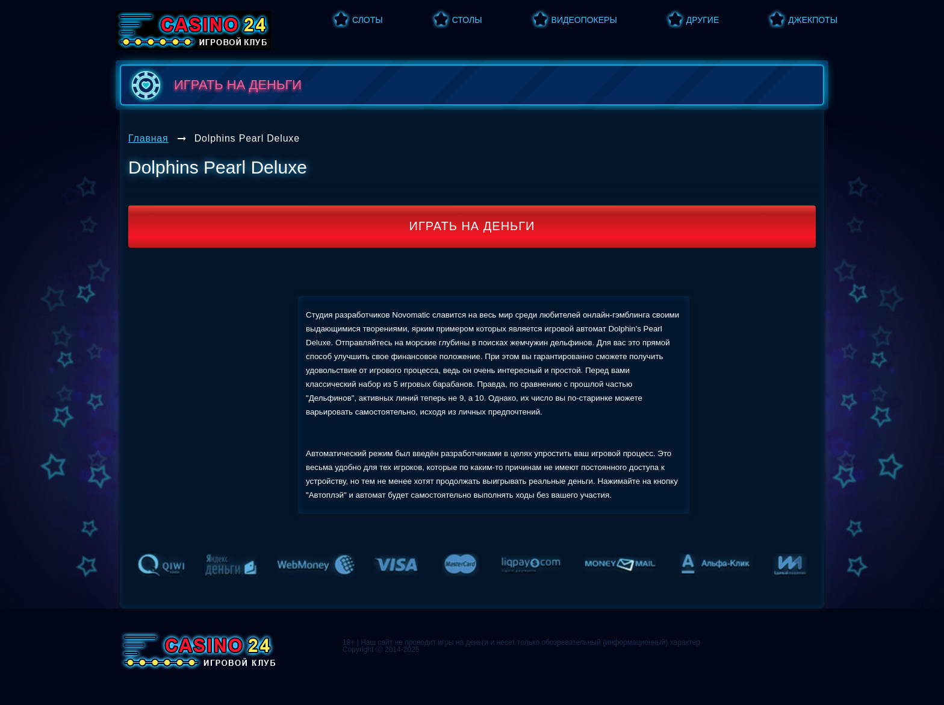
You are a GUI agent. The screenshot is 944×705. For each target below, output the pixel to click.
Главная (148, 138)
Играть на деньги (472, 226)
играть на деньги (214, 85)
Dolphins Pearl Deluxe (247, 138)
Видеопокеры (584, 20)
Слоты (367, 20)
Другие (702, 20)
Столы (467, 20)
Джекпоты (812, 20)
